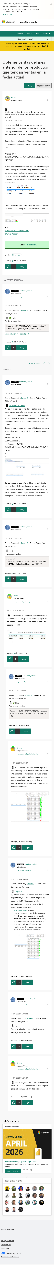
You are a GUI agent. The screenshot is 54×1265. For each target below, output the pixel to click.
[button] (29, 85)
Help (37, 33)
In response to (18, 297)
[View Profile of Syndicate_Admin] (25, 290)
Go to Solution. (30, 244)
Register (20, 33)
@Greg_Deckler (11, 234)
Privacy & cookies (7, 1242)
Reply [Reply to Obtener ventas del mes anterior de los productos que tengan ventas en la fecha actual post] (22, 267)
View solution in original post (17, 334)
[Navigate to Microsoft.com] (8, 21)
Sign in (29, 33)
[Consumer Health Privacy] (27, 1258)
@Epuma (18, 892)
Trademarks (5, 1249)
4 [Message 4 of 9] (12, 342)
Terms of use (6, 1246)
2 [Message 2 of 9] (12, 574)
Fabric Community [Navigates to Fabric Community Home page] (28, 21)
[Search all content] (34, 39)
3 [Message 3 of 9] (14, 654)
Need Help (16, 255)
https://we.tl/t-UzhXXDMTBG (17, 230)
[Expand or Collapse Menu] (3, 28)
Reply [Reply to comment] (22, 348)
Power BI (24, 310)
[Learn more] (13, 1172)
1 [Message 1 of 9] (12, 261)
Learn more (7, 14)
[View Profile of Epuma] (13, 97)
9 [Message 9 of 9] (12, 504)
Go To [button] (45, 33)
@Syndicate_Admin (17, 406)
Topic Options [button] (43, 85)
